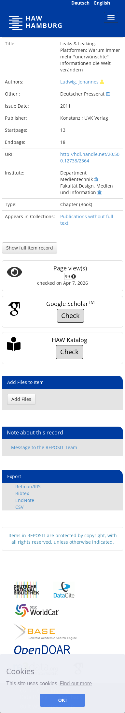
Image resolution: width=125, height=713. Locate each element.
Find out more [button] (76, 683)
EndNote (24, 500)
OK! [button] (62, 700)
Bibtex (22, 493)
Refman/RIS (28, 486)
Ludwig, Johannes (79, 82)
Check (70, 315)
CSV (19, 507)
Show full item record (29, 248)
